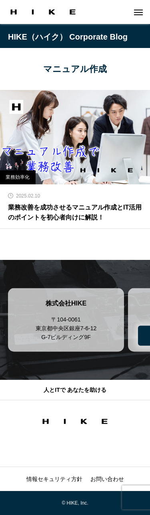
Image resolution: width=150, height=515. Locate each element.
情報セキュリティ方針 (54, 479)
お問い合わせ (107, 479)
